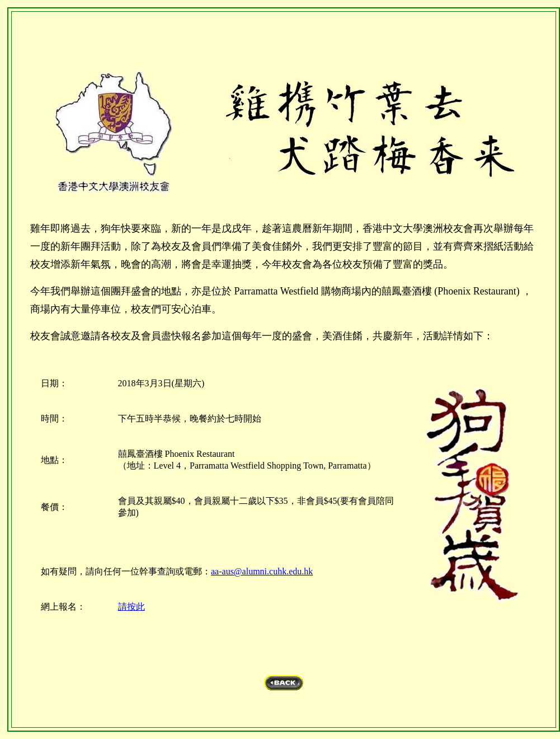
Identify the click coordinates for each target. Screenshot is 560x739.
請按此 (131, 606)
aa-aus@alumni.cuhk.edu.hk (262, 571)
